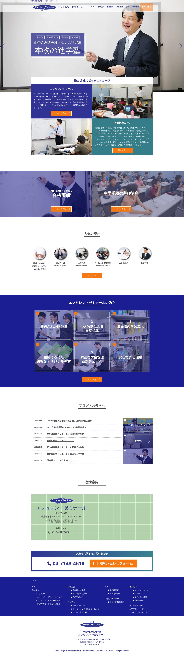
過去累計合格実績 (80, 594)
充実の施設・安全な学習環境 (48, 604)
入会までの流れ (79, 606)
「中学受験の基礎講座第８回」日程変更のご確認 (69, 421)
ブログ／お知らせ (142, 590)
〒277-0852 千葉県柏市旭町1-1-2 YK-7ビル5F (92, 639)
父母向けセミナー (112, 599)
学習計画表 (114, 590)
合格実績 (110, 7)
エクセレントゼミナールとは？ (49, 597)
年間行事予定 (115, 594)
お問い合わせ (146, 7)
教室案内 (136, 7)
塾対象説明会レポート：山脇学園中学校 (65, 434)
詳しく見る (61, 113)
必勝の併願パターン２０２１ (60, 441)
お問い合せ (139, 601)
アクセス (138, 594)
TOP (92, 7)
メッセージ (41, 594)
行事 (127, 7)
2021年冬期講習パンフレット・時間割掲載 (67, 427)
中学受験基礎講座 (117, 602)
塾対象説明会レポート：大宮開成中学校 (65, 447)
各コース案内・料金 (81, 612)
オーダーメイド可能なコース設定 (86, 609)
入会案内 (120, 7)
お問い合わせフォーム (113, 563)
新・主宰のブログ (136, 606)
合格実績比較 (78, 597)
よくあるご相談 (141, 597)
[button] (3, 46)
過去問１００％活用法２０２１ (61, 460)
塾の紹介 (101, 7)
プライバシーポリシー (138, 612)
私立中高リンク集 (136, 609)
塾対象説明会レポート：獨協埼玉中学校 (65, 454)
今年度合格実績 (79, 590)
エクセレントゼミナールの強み (49, 601)
